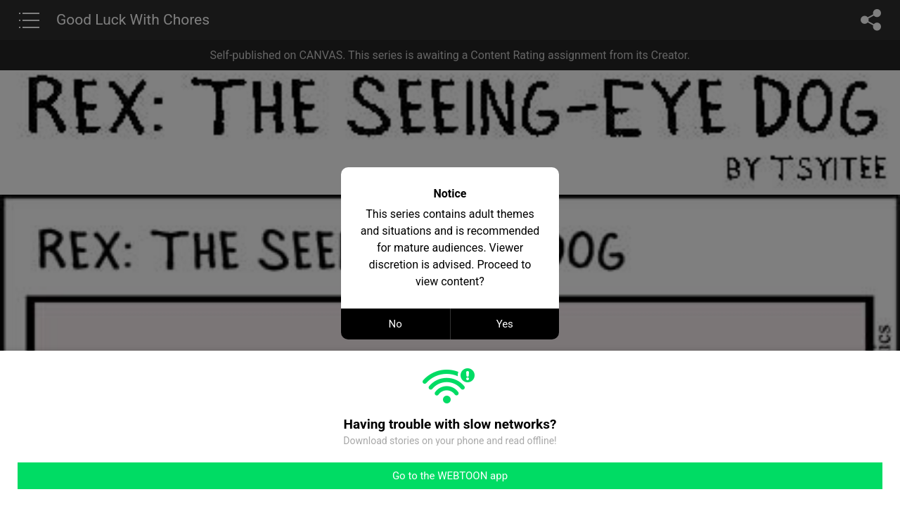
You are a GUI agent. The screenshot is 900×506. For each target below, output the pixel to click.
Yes (504, 324)
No (395, 324)
